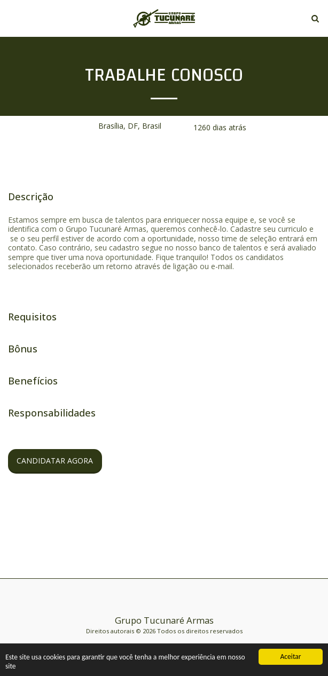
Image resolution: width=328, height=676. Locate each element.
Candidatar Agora (55, 460)
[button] (12, 18)
